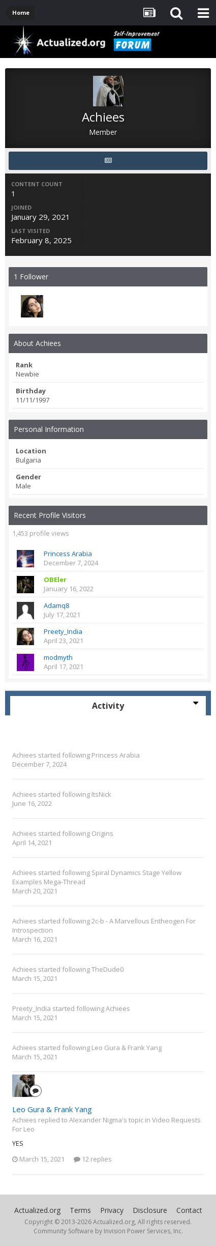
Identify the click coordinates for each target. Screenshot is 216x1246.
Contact (189, 1210)
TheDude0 (107, 969)
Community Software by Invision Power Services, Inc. (108, 1231)
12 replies (93, 1159)
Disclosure (150, 1210)
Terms (80, 1210)
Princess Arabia (68, 553)
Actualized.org (37, 1210)
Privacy (112, 1210)
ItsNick (101, 794)
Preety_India (63, 631)
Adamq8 (56, 605)
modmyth (58, 657)
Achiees (24, 755)
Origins (102, 833)
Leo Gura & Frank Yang (126, 1047)
